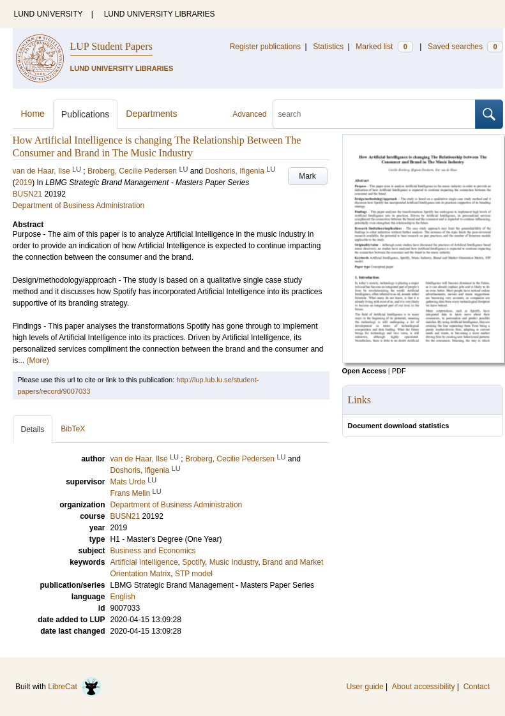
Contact (477, 686)
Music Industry (233, 562)
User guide (365, 686)
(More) (38, 360)
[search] (374, 114)
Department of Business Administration (79, 205)
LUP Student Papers (111, 46)
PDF (399, 371)
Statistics (328, 46)
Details (33, 429)
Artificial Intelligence (144, 562)
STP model (194, 573)
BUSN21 (28, 194)
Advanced (249, 114)
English (122, 596)
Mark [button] (307, 176)
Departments (151, 113)
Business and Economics (153, 550)
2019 (24, 182)
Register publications (265, 46)
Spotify (193, 562)
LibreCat (75, 686)
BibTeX (73, 428)
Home (33, 113)
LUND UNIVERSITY (48, 14)
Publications (85, 114)
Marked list (384, 46)
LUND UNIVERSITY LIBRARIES (159, 14)
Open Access (364, 371)
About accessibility (423, 686)
